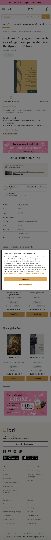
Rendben (25, 279)
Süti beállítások (25, 285)
